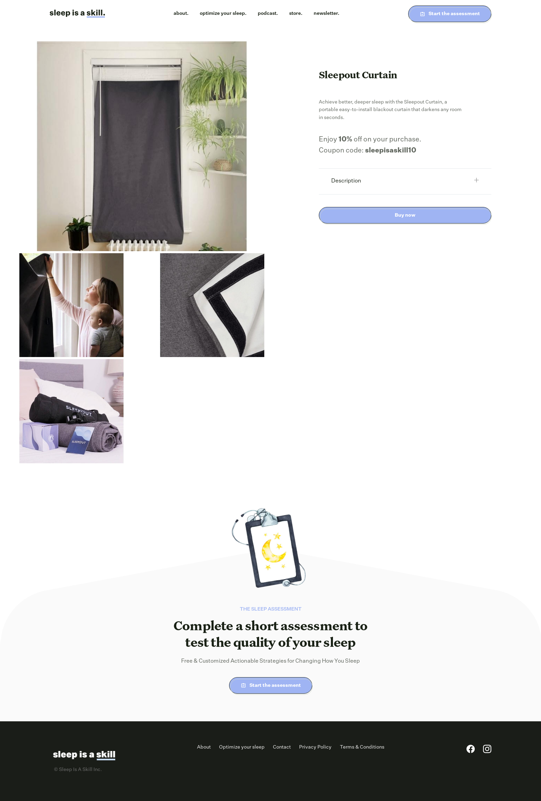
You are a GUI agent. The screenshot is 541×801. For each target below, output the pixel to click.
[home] (77, 13)
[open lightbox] (142, 146)
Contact (282, 747)
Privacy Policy (315, 747)
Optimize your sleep (242, 747)
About (204, 747)
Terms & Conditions (362, 747)
